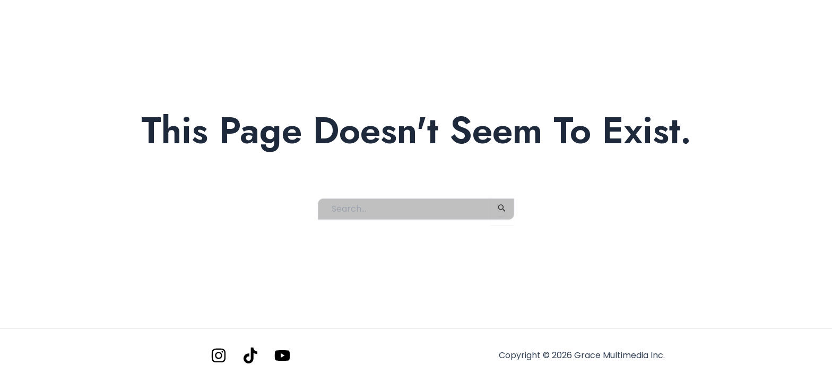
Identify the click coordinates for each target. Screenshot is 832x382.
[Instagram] (219, 355)
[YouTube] (282, 355)
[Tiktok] (250, 355)
